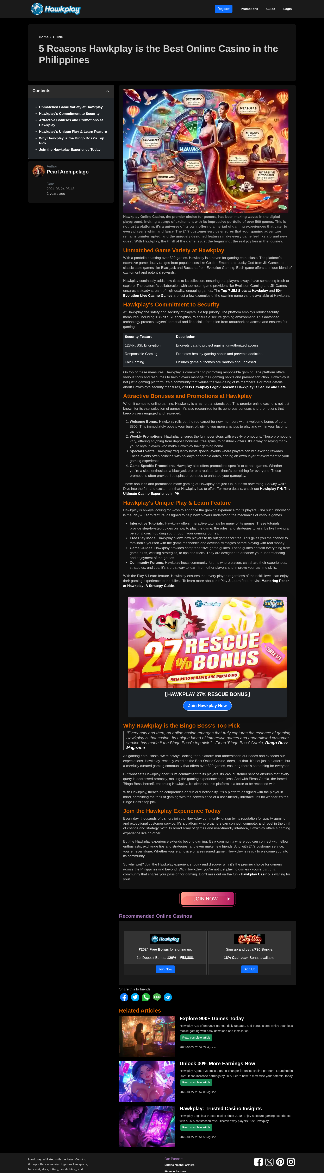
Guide (270, 9)
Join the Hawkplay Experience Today (69, 150)
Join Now (165, 969)
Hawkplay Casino (255, 874)
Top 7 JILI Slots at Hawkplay (244, 291)
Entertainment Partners (179, 1164)
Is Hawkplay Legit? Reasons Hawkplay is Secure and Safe (237, 387)
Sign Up (250, 969)
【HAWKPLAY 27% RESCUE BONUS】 (207, 694)
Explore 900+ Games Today (212, 1018)
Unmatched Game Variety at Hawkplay (71, 107)
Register (224, 9)
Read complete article (196, 1037)
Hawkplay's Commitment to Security (69, 114)
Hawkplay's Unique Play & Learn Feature (73, 132)
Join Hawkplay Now (207, 705)
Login (287, 9)
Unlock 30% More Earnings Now (217, 1063)
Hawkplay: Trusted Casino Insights (221, 1108)
